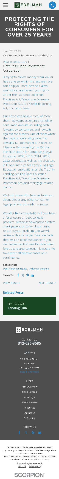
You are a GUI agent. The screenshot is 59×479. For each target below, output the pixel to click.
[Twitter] (26, 432)
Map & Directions (29, 371)
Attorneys (29, 397)
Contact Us (29, 412)
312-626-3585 (29, 343)
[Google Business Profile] (39, 432)
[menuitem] (22, 466)
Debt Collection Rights (15, 268)
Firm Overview (29, 386)
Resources (29, 407)
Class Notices (29, 391)
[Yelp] (33, 432)
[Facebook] (19, 432)
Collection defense (39, 268)
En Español (29, 418)
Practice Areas (29, 402)
